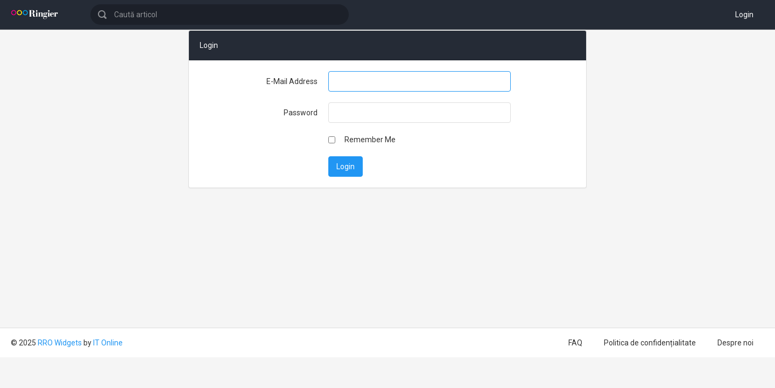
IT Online (108, 342)
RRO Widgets (60, 342)
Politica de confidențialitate (650, 342)
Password (301, 112)
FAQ (575, 342)
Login (744, 14)
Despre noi (735, 342)
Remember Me (370, 139)
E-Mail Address (292, 81)
